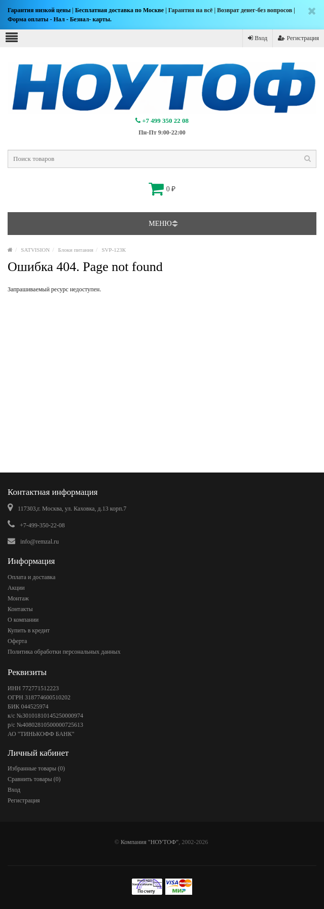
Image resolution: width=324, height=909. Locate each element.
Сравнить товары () (34, 779)
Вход (257, 38)
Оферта (17, 641)
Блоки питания (76, 250)
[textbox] (162, 159)
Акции (16, 587)
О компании (23, 619)
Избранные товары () (36, 768)
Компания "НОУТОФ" (149, 842)
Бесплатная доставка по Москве (119, 10)
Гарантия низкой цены (39, 10)
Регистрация (298, 38)
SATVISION (35, 250)
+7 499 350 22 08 (162, 120)
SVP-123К (113, 250)
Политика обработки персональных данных (64, 651)
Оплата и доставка (31, 577)
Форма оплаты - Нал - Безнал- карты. (60, 19)
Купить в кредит (29, 630)
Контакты (20, 609)
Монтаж (18, 598)
